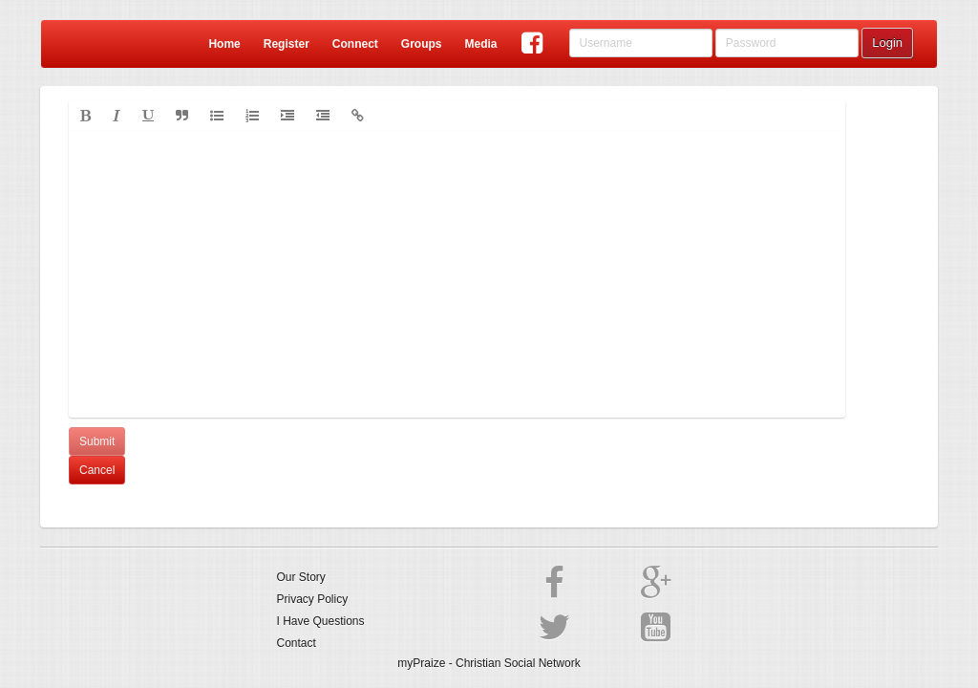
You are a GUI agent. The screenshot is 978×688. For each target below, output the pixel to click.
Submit (97, 441)
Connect (355, 44)
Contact (296, 643)
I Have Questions (321, 621)
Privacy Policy (313, 599)
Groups (421, 44)
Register (286, 44)
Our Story (301, 577)
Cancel (97, 470)
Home (224, 44)
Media (480, 44)
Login (887, 42)
